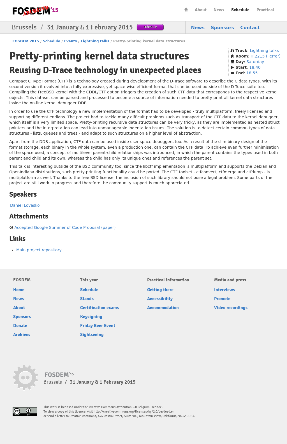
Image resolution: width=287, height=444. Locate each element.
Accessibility (160, 299)
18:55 (252, 73)
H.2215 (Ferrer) (266, 56)
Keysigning (91, 316)
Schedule (240, 10)
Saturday (255, 61)
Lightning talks (95, 41)
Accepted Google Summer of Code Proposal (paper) (64, 227)
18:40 (254, 67)
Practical (265, 10)
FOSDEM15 (35, 10)
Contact (250, 27)
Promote (222, 299)
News (219, 10)
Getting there (160, 290)
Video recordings (230, 307)
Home (186, 9)
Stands (87, 299)
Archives (21, 334)
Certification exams (99, 307)
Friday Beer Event (97, 325)
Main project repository (39, 250)
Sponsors (222, 27)
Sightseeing (92, 334)
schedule (150, 27)
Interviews (224, 290)
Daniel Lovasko (25, 205)
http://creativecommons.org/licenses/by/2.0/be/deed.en (134, 412)
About (201, 10)
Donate (20, 325)
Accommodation (163, 307)
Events (70, 41)
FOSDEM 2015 (25, 41)
